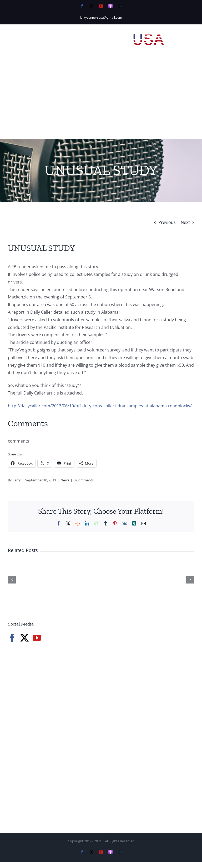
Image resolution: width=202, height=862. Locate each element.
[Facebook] (12, 638)
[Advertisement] (101, 99)
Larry (17, 480)
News (64, 480)
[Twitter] (24, 638)
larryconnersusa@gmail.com (101, 17)
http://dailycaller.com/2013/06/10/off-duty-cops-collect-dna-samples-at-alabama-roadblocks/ (100, 406)
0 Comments (84, 480)
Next (185, 222)
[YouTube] (37, 638)
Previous (167, 222)
